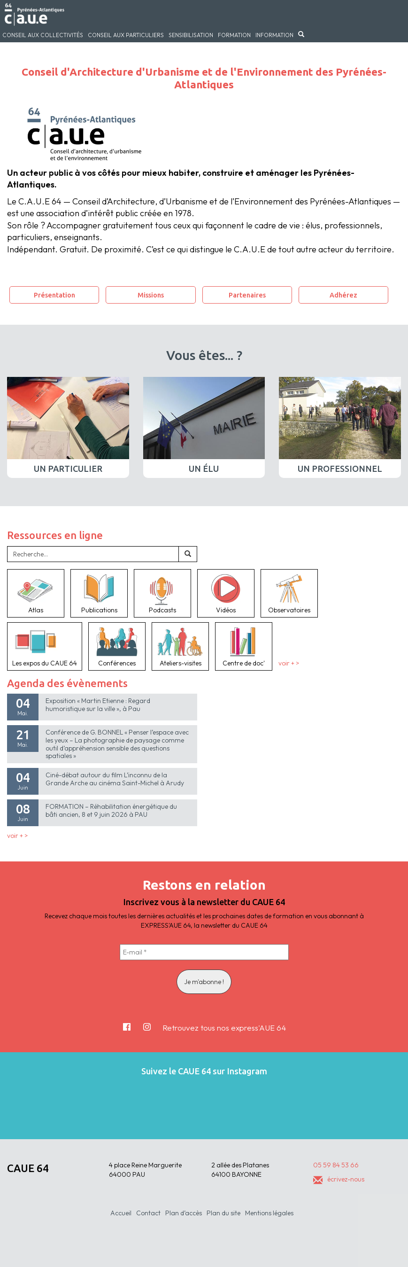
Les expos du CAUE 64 (44, 646)
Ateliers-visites (180, 646)
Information (274, 35)
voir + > (288, 663)
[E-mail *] (204, 952)
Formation (234, 35)
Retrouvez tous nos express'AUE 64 (224, 1027)
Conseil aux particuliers (126, 35)
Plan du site (223, 1213)
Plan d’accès (183, 1213)
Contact (148, 1213)
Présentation (54, 295)
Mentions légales (269, 1213)
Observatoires (289, 593)
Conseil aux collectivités (42, 35)
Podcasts (162, 593)
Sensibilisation (191, 35)
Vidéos (225, 593)
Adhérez (343, 295)
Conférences (116, 646)
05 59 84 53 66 (336, 1165)
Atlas (35, 593)
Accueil (120, 1213)
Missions (151, 295)
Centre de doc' (243, 646)
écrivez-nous (338, 1179)
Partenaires (247, 295)
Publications (99, 593)
